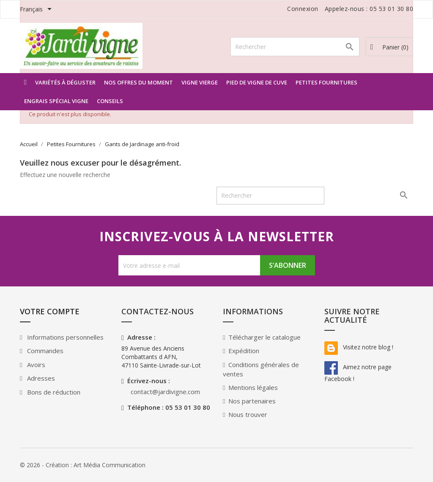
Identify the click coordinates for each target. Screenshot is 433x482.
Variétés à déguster (65, 82)
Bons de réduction (52, 392)
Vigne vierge (199, 82)
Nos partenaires (252, 401)
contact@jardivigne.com (165, 391)
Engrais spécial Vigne (56, 101)
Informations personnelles (64, 337)
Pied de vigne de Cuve (256, 82)
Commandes (44, 350)
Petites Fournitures (326, 82)
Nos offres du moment (138, 82)
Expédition (243, 350)
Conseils (110, 101)
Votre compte (49, 311)
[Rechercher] (294, 46)
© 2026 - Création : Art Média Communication (82, 465)
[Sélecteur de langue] (37, 10)
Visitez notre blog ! (358, 347)
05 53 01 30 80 (391, 9)
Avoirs (35, 364)
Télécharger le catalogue (264, 337)
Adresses (40, 378)
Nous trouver (247, 414)
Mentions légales (253, 387)
